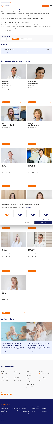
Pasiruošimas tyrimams (16, 410)
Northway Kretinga (4, 412)
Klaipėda (15, 39)
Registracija (46, 6)
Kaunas (9, 39)
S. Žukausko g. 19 (6, 374)
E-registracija (6, 102)
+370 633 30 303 (45, 2)
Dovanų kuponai (45, 410)
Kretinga (29, 39)
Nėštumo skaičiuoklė (46, 413)
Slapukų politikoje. (27, 207)
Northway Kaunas (4, 413)
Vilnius (3, 39)
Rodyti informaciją (45, 219)
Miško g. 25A (18, 374)
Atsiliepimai (34, 413)
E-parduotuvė (45, 412)
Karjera (2, 415)
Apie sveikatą (44, 407)
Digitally (50, 421)
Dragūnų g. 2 (30, 374)
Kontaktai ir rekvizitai (5, 407)
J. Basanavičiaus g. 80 (44, 374)
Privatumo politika (35, 407)
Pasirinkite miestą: (5, 36)
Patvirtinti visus (43, 222)
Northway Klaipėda (5, 410)
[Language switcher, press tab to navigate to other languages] (50, 2)
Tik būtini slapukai (26, 222)
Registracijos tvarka (15, 407)
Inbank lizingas (25, 410)
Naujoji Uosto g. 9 (31, 381)
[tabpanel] (13, 339)
